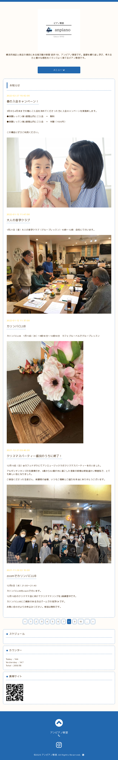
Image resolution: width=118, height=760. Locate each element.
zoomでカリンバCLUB (21, 576)
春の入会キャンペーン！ (23, 101)
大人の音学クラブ (18, 220)
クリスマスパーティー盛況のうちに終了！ (34, 456)
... (87, 621)
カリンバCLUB (16, 326)
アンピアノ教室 (49, 754)
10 (80, 621)
